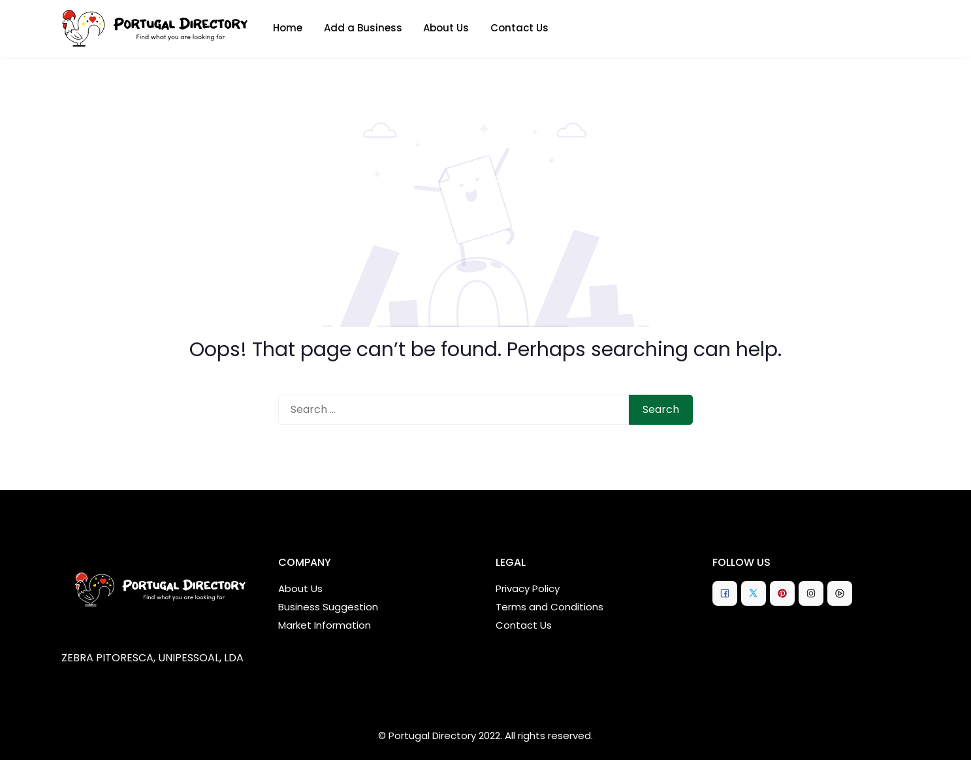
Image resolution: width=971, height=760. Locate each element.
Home (287, 28)
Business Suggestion (328, 607)
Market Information (324, 625)
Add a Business (363, 28)
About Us (446, 28)
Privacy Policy (528, 588)
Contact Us (519, 28)
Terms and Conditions (549, 607)
